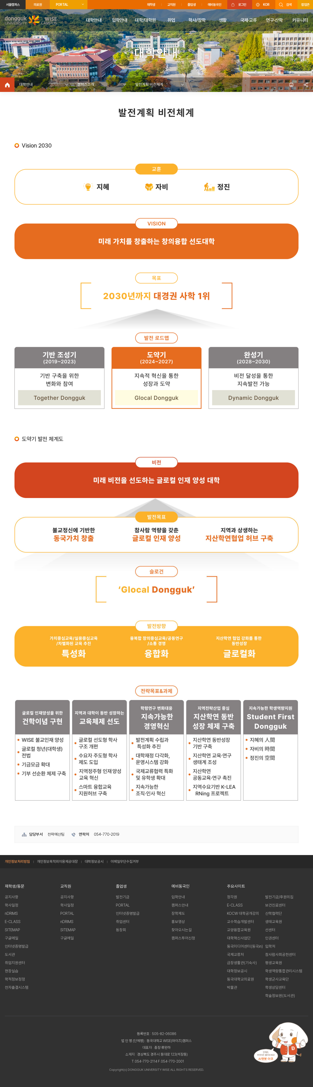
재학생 (151, 5)
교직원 (171, 5)
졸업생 (191, 5)
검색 (289, 5)
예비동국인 (214, 5)
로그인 (242, 5)
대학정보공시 (94, 861)
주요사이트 (236, 886)
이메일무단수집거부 (125, 861)
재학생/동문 (14, 886)
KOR (266, 5)
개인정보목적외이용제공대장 (57, 861)
